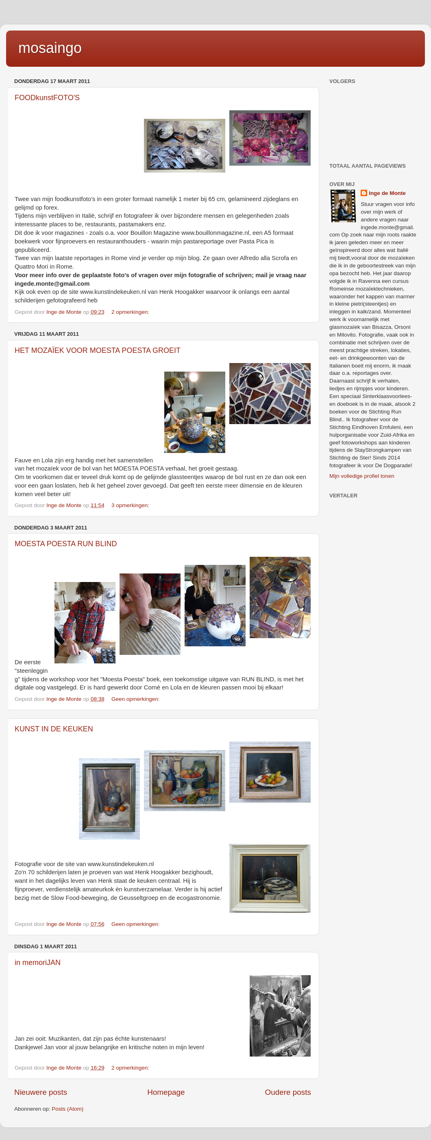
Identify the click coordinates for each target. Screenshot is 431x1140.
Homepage (166, 1092)
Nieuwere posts (40, 1092)
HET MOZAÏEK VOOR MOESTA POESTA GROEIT (98, 350)
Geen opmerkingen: (136, 699)
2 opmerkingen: (131, 312)
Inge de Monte (387, 193)
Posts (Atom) (67, 1109)
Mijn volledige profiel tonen (361, 476)
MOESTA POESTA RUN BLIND (66, 544)
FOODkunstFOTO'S (47, 98)
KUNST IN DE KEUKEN (54, 729)
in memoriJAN (38, 962)
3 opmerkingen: (131, 505)
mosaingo (50, 47)
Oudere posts (288, 1092)
